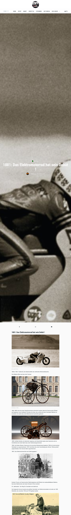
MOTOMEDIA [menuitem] (47, 11)
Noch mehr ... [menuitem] (55, 12)
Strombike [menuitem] (39, 11)
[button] (19, 327)
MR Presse (33, 173)
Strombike (35, 161)
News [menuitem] (14, 11)
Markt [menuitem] (25, 11)
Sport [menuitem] (19, 11)
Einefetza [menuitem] (31, 11)
